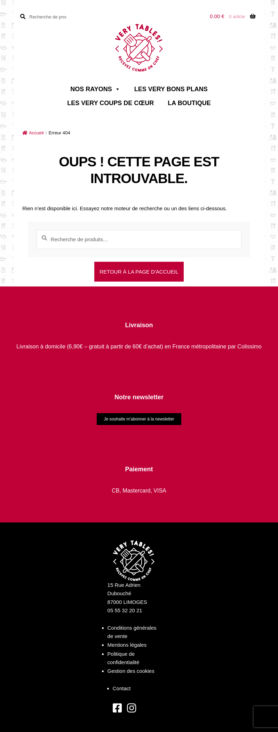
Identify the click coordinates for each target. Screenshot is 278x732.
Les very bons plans (171, 89)
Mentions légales (127, 645)
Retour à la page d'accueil (139, 272)
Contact (122, 688)
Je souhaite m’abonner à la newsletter (139, 419)
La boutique (189, 103)
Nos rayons (95, 89)
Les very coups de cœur (110, 103)
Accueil (36, 132)
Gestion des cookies (131, 671)
